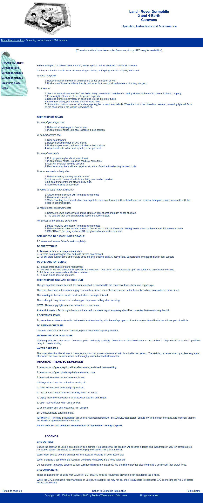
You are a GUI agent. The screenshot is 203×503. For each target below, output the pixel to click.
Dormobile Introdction (12, 40)
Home (197, 491)
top (20, 491)
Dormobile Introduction (114, 491)
